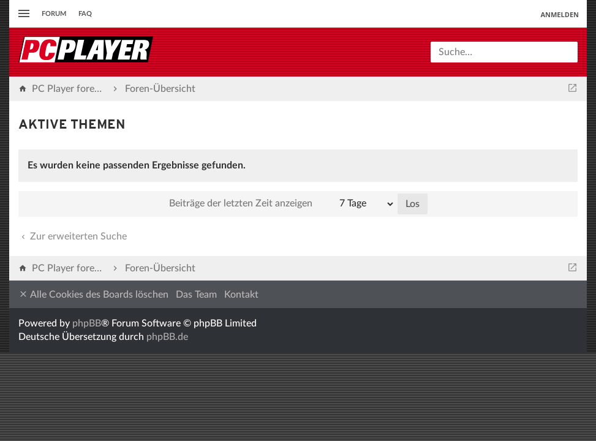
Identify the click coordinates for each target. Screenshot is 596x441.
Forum (54, 13)
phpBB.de (167, 337)
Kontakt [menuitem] (241, 295)
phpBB (86, 323)
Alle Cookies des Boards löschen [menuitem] (93, 294)
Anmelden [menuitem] (559, 14)
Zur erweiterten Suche (73, 236)
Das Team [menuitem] (196, 295)
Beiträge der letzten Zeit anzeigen (282, 204)
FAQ (85, 13)
